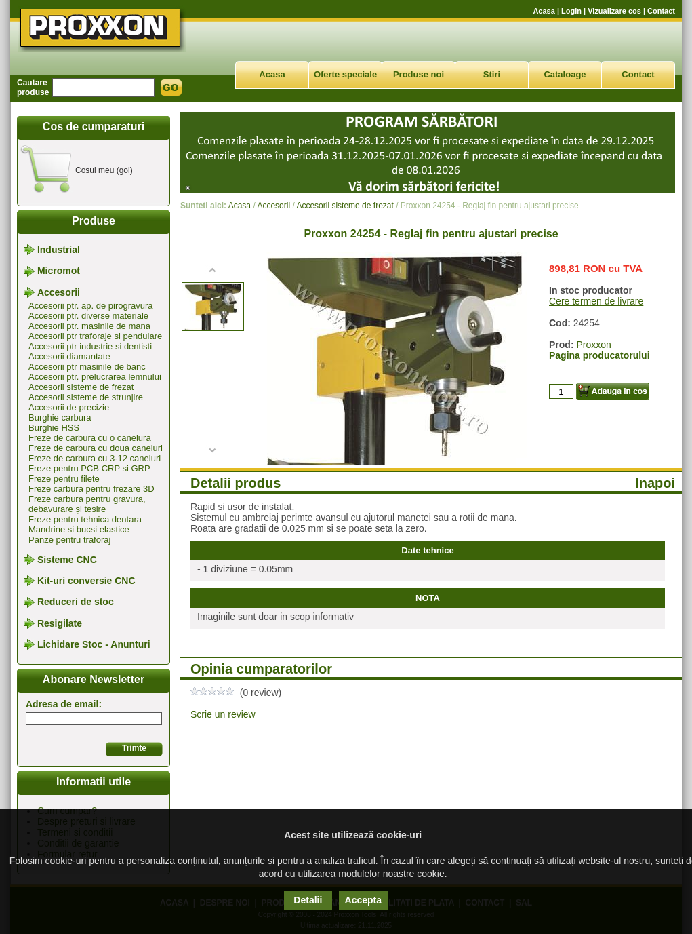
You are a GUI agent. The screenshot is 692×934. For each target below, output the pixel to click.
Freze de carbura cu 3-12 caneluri (94, 458)
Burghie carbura (59, 417)
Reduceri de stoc (75, 602)
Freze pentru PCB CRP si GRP (89, 468)
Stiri (491, 74)
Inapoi (655, 482)
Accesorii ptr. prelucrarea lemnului (94, 377)
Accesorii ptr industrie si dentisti (90, 346)
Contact (661, 11)
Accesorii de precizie (68, 407)
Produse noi (418, 74)
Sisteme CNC (67, 559)
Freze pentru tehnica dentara (85, 519)
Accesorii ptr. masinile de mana (89, 326)
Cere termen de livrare (596, 301)
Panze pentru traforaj (69, 539)
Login (571, 11)
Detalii (307, 900)
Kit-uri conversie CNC (86, 580)
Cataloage (565, 74)
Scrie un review (223, 714)
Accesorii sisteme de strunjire (85, 397)
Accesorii (58, 292)
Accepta (363, 900)
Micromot (58, 271)
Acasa (543, 11)
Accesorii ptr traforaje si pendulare (95, 336)
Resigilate (59, 623)
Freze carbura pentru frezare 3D (91, 489)
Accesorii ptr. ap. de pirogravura (90, 305)
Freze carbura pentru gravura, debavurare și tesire (87, 504)
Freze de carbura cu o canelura (89, 438)
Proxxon (593, 344)
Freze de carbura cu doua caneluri (95, 448)
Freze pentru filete (64, 478)
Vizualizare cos (614, 11)
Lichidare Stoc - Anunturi (93, 644)
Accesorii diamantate (69, 356)
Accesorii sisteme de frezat (81, 387)
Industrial (58, 249)
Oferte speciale (345, 74)
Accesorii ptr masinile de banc (87, 367)
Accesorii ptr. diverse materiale (88, 316)
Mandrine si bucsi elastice (78, 529)
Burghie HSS (53, 428)
